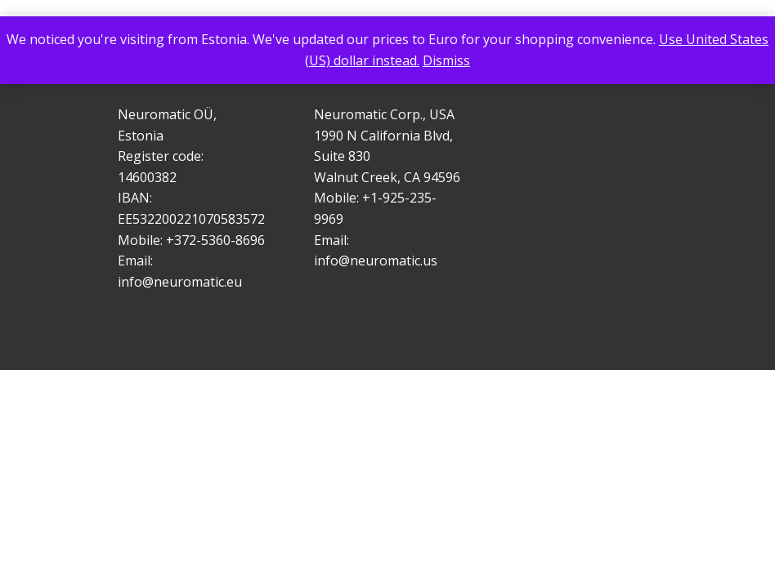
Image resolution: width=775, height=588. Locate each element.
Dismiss (446, 60)
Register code (159, 156)
